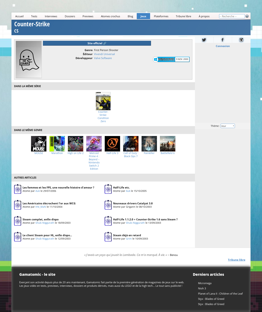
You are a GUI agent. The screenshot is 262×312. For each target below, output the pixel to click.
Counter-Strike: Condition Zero (103, 116)
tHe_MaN (40, 206)
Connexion (223, 46)
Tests (34, 16)
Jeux (143, 16)
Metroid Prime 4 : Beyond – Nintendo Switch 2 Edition (94, 161)
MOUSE (38, 153)
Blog (130, 16)
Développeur (84, 58)
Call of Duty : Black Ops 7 (131, 155)
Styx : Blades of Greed (211, 299)
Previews (88, 16)
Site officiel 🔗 (97, 43)
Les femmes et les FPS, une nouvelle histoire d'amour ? (58, 187)
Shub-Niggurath (44, 222)
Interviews (51, 16)
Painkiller (149, 153)
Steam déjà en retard (127, 235)
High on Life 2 (76, 153)
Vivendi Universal (104, 54)
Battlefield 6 (168, 153)
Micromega (204, 283)
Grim (129, 238)
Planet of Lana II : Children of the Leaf (220, 293)
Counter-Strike (32, 27)
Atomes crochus (110, 16)
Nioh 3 (202, 288)
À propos (204, 16)
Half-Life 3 (112, 153)
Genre (89, 50)
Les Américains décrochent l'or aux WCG (49, 203)
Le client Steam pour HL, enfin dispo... (47, 235)
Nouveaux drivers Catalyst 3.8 (133, 203)
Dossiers (70, 16)
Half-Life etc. (121, 187)
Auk (37, 190)
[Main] (115, 16)
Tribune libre (183, 16)
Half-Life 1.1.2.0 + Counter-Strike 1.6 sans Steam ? (145, 219)
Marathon (57, 153)
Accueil (19, 16)
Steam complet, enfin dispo (41, 219)
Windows (166, 59)
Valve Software (103, 58)
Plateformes (161, 16)
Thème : (223, 125)
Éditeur (88, 54)
